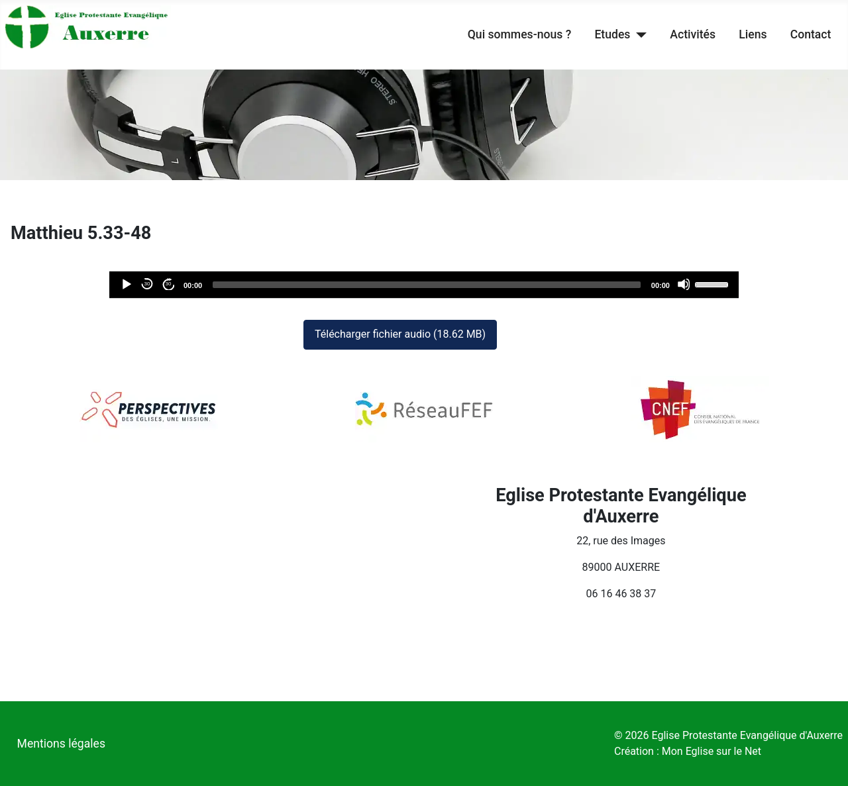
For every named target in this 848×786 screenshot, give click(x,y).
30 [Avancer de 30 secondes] (169, 284)
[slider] (427, 284)
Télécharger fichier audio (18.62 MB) (400, 334)
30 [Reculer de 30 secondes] (147, 284)
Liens (753, 34)
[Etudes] (638, 34)
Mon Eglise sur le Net (711, 751)
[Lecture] (126, 284)
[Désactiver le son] (684, 284)
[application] (424, 284)
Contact (810, 34)
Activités (693, 34)
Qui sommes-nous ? (519, 34)
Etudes (612, 34)
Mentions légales (61, 743)
